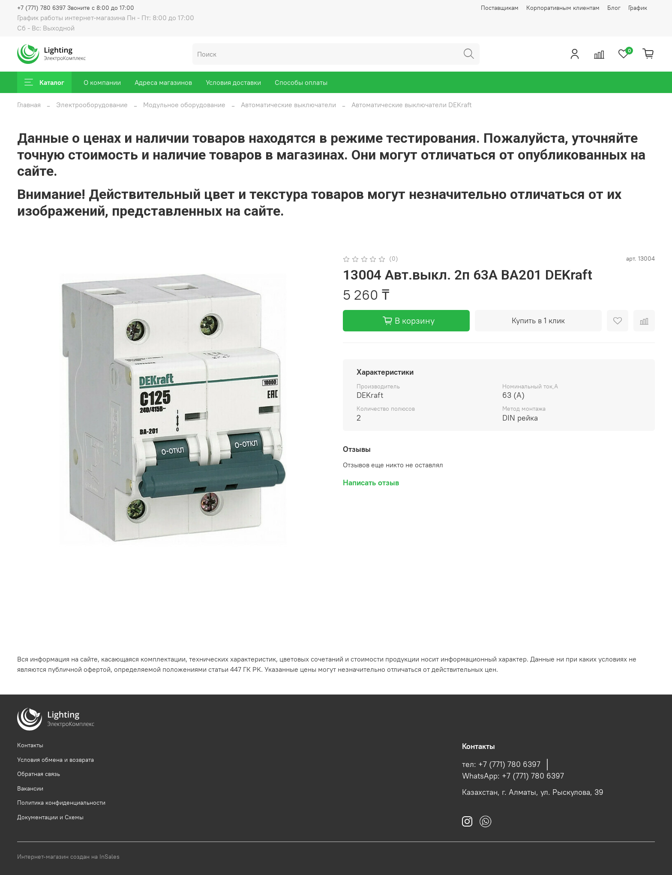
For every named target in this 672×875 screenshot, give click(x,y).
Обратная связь (38, 774)
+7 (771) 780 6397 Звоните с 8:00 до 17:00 (75, 8)
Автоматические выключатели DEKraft (411, 104)
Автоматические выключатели (288, 104)
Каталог (44, 82)
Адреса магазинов (163, 82)
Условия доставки (233, 82)
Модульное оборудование (184, 104)
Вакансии (30, 788)
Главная (29, 104)
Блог (614, 8)
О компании (102, 82)
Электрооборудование (92, 104)
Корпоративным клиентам (563, 8)
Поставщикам (500, 8)
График (637, 8)
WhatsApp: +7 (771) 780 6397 (513, 776)
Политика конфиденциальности (61, 802)
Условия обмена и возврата (55, 760)
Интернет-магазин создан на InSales (68, 856)
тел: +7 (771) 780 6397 (501, 764)
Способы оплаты (301, 82)
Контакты (30, 745)
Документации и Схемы (50, 817)
